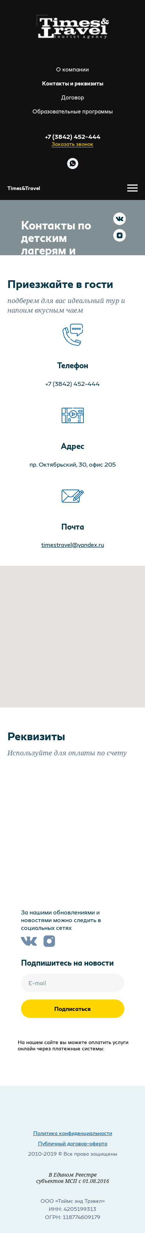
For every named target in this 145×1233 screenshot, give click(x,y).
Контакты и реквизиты (72, 83)
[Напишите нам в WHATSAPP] (72, 163)
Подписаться (72, 1008)
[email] (72, 983)
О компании (72, 69)
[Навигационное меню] (132, 188)
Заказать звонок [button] (72, 144)
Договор (72, 97)
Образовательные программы (72, 111)
